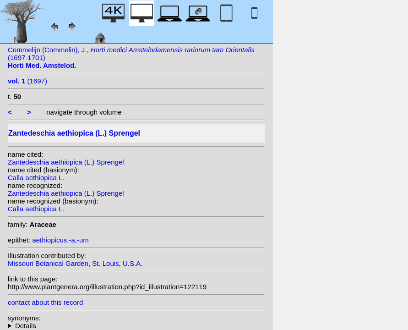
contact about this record (45, 302)
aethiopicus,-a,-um (60, 240)
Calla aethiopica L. (36, 178)
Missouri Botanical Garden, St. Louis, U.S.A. (75, 263)
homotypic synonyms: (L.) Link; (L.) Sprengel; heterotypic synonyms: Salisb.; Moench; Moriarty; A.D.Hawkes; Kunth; (136, 326)
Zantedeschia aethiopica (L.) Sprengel (66, 162)
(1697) (27, 81)
